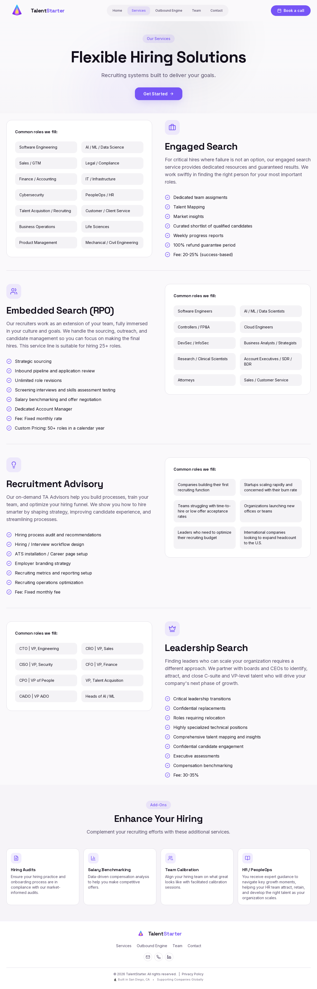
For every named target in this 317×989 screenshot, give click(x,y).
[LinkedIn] (169, 957)
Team (196, 10)
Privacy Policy (193, 974)
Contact (216, 10)
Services (139, 10)
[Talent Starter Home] (35, 10)
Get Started (158, 93)
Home (117, 10)
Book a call (290, 10)
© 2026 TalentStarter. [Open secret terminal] (130, 974)
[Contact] (158, 957)
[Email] (148, 957)
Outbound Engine (168, 10)
